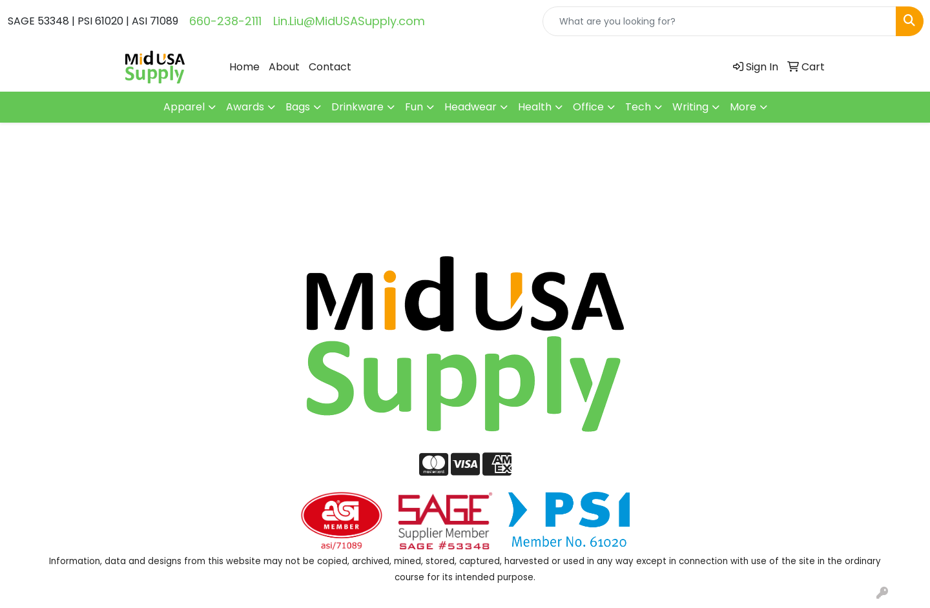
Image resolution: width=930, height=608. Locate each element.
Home (244, 66)
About (284, 66)
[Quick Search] (719, 21)
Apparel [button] (184, 106)
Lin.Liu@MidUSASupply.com (349, 21)
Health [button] (535, 106)
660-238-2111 (225, 21)
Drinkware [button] (357, 106)
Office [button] (588, 106)
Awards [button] (245, 106)
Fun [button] (414, 106)
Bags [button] (297, 106)
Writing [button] (690, 106)
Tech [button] (638, 106)
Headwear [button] (470, 106)
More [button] (743, 106)
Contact (330, 66)
